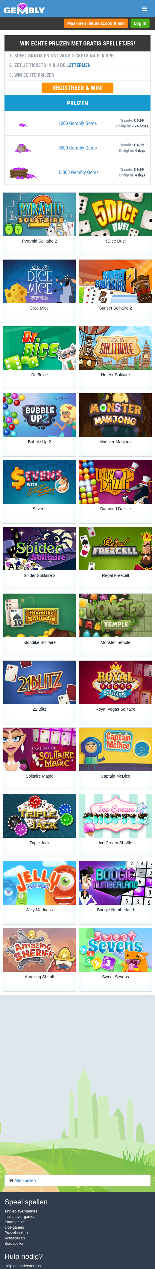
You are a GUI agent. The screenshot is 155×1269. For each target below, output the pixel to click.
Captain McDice (115, 776)
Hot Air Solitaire (115, 374)
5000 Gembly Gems (77, 148)
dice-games (14, 1227)
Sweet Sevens (115, 976)
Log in (140, 23)
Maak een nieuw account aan (96, 23)
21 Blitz (39, 709)
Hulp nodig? (23, 1256)
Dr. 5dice (39, 374)
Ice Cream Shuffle (115, 842)
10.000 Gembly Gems (78, 172)
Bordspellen (14, 1243)
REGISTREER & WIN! (77, 88)
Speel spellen (26, 1202)
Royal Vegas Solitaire (115, 709)
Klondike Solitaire (39, 642)
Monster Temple (115, 642)
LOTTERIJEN (78, 65)
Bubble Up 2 (39, 441)
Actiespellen (14, 1238)
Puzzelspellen (16, 1233)
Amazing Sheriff (39, 976)
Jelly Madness (39, 909)
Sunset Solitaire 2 (115, 308)
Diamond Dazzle (115, 508)
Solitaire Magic (39, 776)
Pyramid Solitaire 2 (39, 241)
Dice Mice (39, 308)
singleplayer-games (20, 1211)
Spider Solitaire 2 (40, 575)
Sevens (40, 508)
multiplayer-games (19, 1217)
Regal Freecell (115, 575)
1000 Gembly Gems (77, 123)
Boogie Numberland (115, 909)
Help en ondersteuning (23, 1266)
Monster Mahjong (115, 441)
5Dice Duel (115, 241)
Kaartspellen (14, 1222)
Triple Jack (39, 842)
